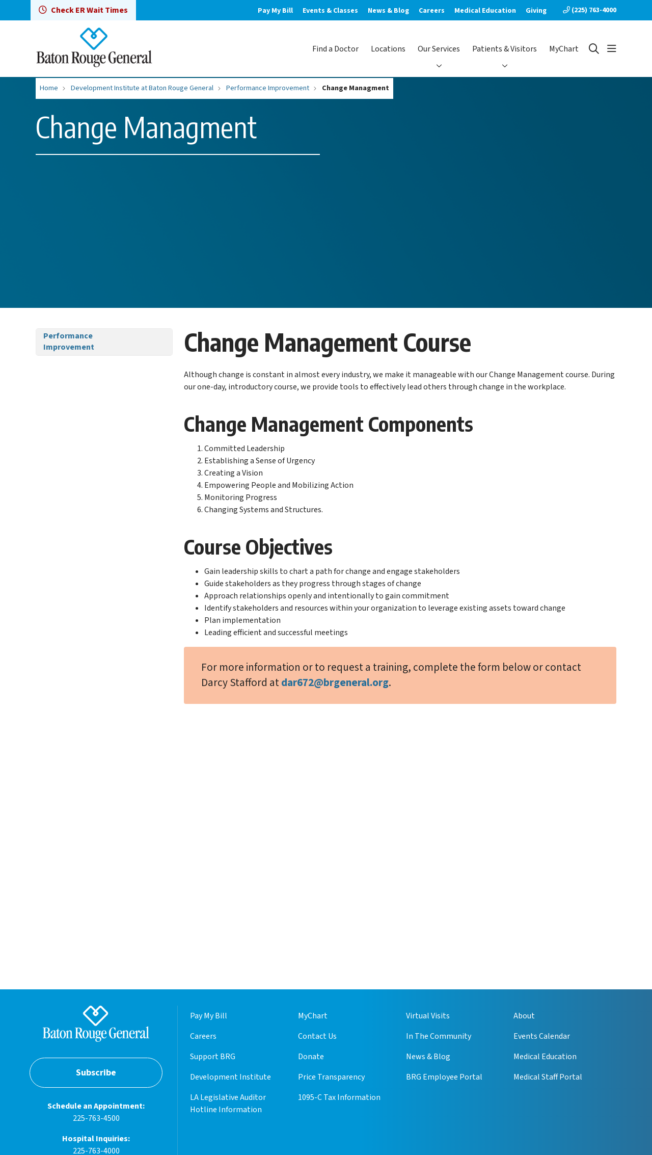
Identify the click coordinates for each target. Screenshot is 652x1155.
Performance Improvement (68, 341)
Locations (388, 49)
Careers (432, 11)
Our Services (439, 49)
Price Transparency (331, 1077)
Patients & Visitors (504, 49)
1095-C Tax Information (339, 1097)
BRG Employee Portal (444, 1077)
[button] (611, 49)
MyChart (564, 49)
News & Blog (388, 11)
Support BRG (212, 1056)
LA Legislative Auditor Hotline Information (228, 1103)
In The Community (438, 1036)
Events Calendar (541, 1036)
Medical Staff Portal (547, 1077)
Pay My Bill (275, 11)
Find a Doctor (335, 49)
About (524, 1015)
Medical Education (485, 11)
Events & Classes (330, 11)
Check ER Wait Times (83, 10)
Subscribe (96, 1072)
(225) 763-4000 (589, 10)
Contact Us (317, 1036)
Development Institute (230, 1077)
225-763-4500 (96, 1118)
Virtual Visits (428, 1015)
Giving (536, 11)
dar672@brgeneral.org (335, 683)
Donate (311, 1056)
